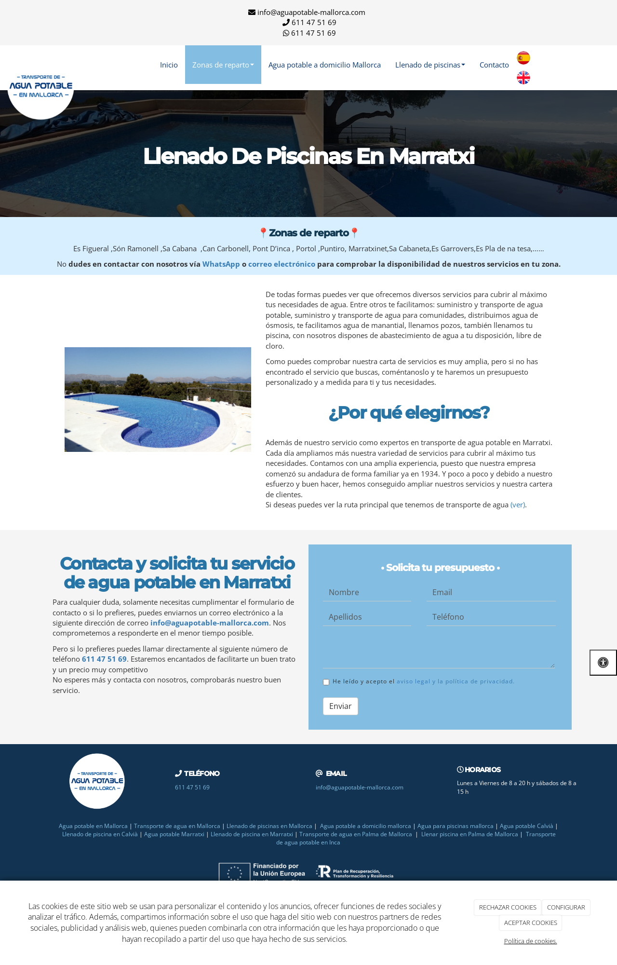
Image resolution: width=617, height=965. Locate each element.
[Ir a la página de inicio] (40, 64)
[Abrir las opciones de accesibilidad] (603, 663)
